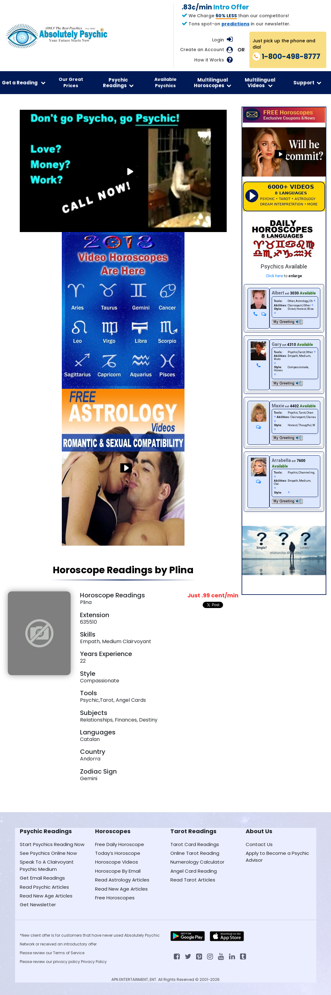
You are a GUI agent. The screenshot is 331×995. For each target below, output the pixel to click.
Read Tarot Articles (192, 879)
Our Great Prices (71, 82)
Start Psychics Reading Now (52, 844)
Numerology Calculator (197, 862)
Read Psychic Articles (44, 887)
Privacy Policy (94, 961)
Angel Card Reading (193, 871)
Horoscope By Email (118, 871)
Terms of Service (68, 952)
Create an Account (202, 50)
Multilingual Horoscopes (212, 82)
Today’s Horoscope (117, 853)
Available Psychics (165, 82)
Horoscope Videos (116, 862)
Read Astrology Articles (122, 879)
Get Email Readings (42, 878)
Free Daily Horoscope (119, 844)
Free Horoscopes (115, 897)
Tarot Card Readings (194, 844)
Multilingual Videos (260, 82)
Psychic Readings (118, 82)
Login (218, 40)
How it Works (209, 60)
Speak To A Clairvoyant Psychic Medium (47, 865)
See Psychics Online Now (48, 853)
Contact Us (259, 844)
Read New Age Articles (46, 895)
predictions (235, 24)
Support (307, 82)
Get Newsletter (38, 904)
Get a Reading (23, 82)
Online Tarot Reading (194, 853)
